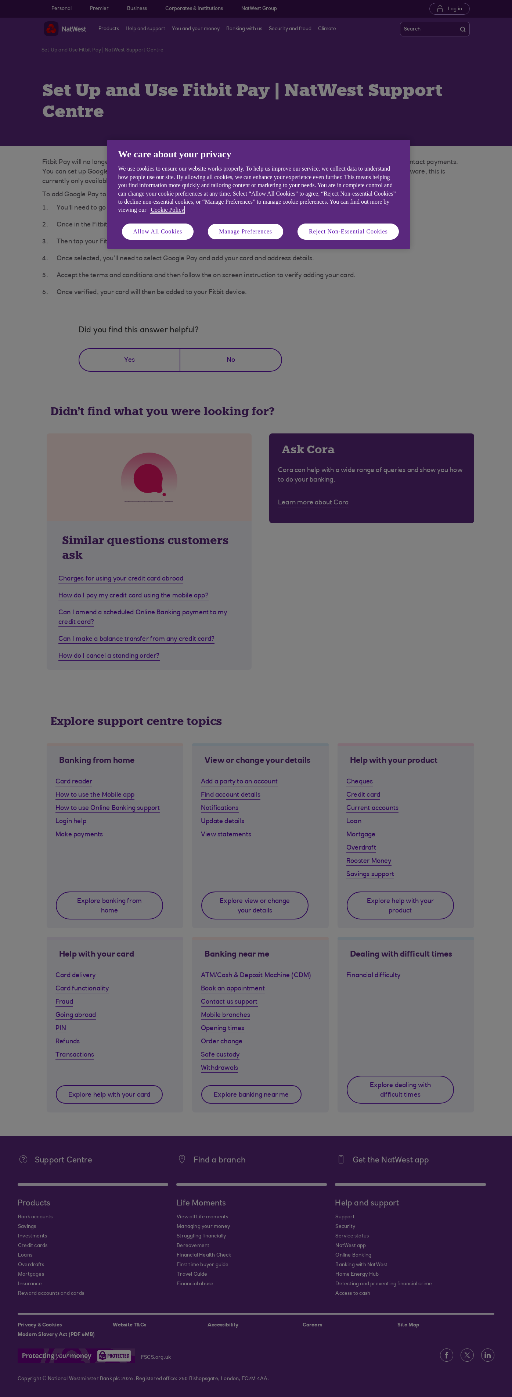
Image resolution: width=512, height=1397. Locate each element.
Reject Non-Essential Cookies (348, 231)
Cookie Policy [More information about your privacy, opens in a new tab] (167, 210)
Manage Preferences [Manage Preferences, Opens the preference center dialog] (245, 231)
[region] (258, 194)
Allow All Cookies (158, 231)
